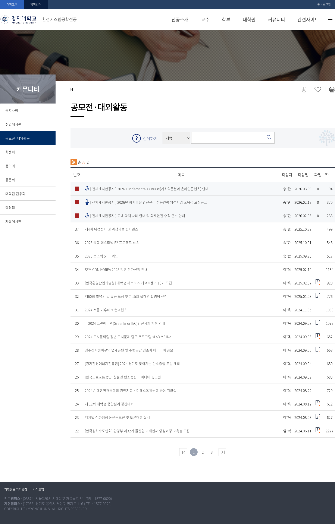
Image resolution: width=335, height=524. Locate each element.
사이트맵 (330, 19)
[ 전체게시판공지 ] (149, 188)
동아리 (10, 165)
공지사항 (11, 110)
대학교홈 (12, 4)
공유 (304, 89)
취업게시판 (13, 124)
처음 (183, 452)
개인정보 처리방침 (15, 489)
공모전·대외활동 (17, 138)
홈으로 (72, 89)
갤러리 (10, 207)
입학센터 (35, 4)
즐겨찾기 (317, 89)
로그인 (327, 4)
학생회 (10, 152)
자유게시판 (13, 221)
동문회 (10, 179)
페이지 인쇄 (332, 89)
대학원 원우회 (15, 193)
